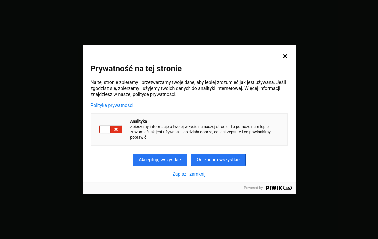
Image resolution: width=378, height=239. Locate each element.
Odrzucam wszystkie (218, 159)
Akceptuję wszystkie (160, 159)
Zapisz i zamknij (188, 174)
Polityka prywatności (112, 105)
